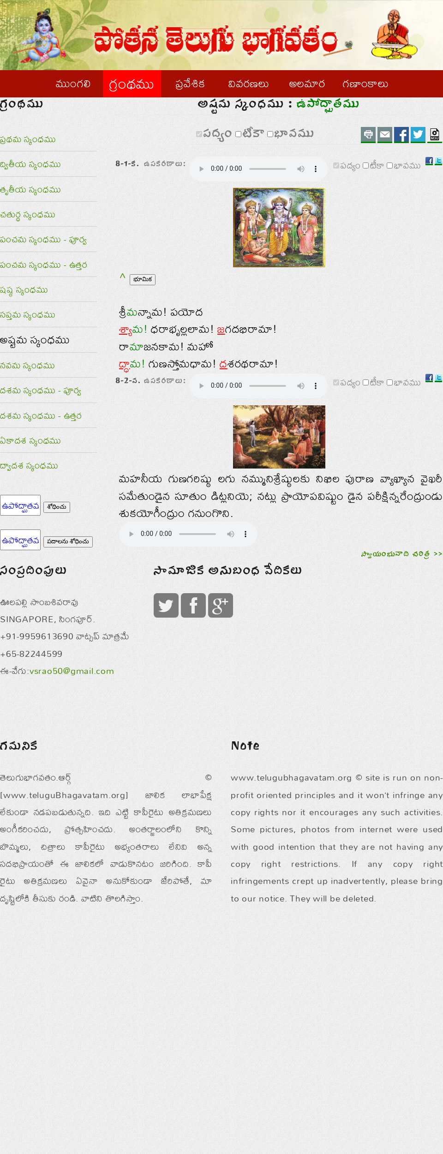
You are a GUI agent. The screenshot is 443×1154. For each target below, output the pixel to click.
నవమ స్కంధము (27, 385)
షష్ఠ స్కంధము (24, 309)
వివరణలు (248, 83)
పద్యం (209, 159)
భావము (285, 159)
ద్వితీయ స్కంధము (30, 183)
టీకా (244, 159)
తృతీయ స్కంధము (30, 208)
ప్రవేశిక (190, 83)
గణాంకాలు (366, 83)
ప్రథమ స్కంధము (28, 159)
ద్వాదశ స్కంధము (29, 485)
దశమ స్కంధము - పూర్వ (41, 410)
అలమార (307, 83)
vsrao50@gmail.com (72, 868)
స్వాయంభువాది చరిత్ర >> (402, 679)
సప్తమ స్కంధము (27, 334)
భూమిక (142, 335)
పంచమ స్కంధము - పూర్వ (43, 259)
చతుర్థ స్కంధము (27, 234)
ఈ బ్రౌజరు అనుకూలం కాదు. (188, 638)
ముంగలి (73, 83)
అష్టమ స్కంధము (35, 359)
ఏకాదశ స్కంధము (30, 460)
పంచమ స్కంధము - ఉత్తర (44, 284)
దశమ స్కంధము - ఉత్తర (41, 435)
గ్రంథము (132, 83)
